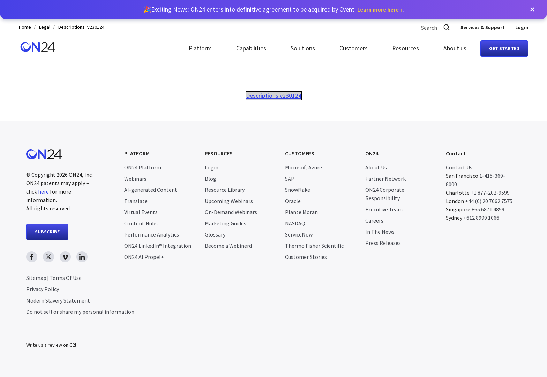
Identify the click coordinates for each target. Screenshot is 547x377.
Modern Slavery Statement (58, 300)
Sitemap (36, 277)
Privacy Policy (42, 288)
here (43, 191)
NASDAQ (295, 223)
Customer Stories (306, 256)
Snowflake (297, 189)
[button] (532, 9)
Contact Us (459, 167)
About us (454, 48)
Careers (374, 220)
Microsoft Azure (303, 167)
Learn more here (378, 9)
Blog (210, 178)
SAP (289, 178)
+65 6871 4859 (487, 209)
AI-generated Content (150, 189)
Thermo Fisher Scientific (314, 245)
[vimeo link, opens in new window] (65, 256)
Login (521, 27)
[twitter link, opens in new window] (48, 256)
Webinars (135, 178)
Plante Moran (301, 212)
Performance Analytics (151, 234)
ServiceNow (299, 234)
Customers (353, 48)
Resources (405, 48)
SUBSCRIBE (47, 232)
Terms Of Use (66, 277)
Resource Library (225, 189)
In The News (380, 231)
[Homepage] (38, 48)
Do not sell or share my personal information (80, 311)
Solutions (303, 48)
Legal (44, 27)
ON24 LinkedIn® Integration (157, 245)
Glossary (215, 234)
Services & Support (482, 27)
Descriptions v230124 (273, 96)
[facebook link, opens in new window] (31, 256)
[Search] (446, 27)
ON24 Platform (142, 167)
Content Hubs (141, 223)
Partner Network (385, 178)
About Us (376, 167)
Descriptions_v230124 (81, 27)
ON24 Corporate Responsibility (384, 194)
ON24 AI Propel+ (144, 256)
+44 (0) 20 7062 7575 (488, 200)
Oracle (293, 200)
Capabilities (251, 48)
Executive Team (384, 209)
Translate (136, 200)
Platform (200, 48)
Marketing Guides (225, 223)
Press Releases (383, 242)
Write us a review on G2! (51, 345)
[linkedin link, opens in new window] (82, 256)
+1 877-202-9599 (490, 192)
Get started (504, 48)
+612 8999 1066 (481, 217)
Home (25, 27)
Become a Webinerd (228, 245)
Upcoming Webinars (229, 200)
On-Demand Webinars (231, 212)
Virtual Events (141, 212)
